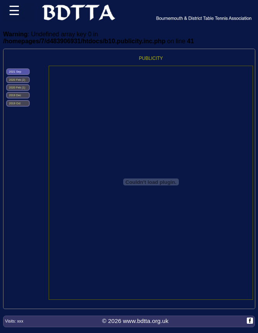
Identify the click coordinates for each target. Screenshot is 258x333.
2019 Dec (14, 95)
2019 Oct (14, 103)
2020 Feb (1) (16, 87)
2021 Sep (14, 71)
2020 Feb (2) (16, 80)
